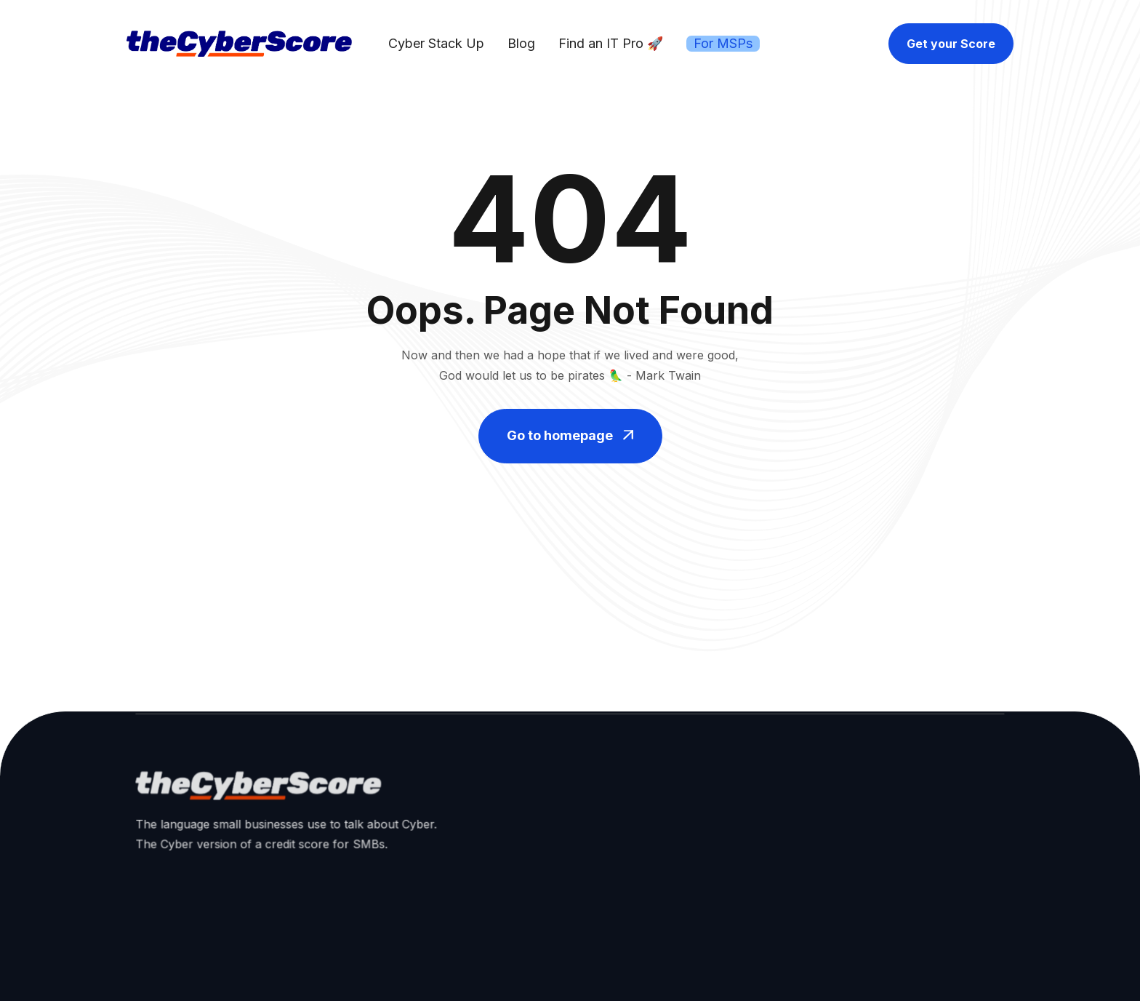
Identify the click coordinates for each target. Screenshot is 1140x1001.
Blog (521, 43)
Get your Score (951, 43)
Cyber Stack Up (436, 43)
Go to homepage (570, 436)
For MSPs (723, 43)
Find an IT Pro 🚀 (610, 43)
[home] (239, 44)
